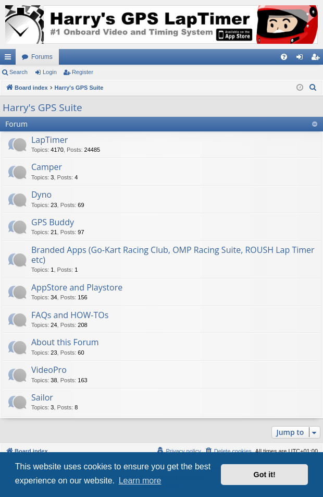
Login (50, 72)
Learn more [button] (140, 480)
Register (82, 72)
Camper (46, 167)
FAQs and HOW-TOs (69, 315)
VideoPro (49, 369)
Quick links (10, 59)
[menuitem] (284, 57)
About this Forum (65, 342)
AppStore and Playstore (76, 287)
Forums (42, 56)
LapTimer (49, 140)
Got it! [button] (265, 474)
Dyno (41, 194)
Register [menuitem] (317, 59)
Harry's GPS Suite (42, 107)
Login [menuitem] (301, 59)
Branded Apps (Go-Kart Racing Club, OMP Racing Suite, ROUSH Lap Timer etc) (173, 254)
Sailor (42, 397)
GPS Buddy (52, 222)
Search (18, 72)
